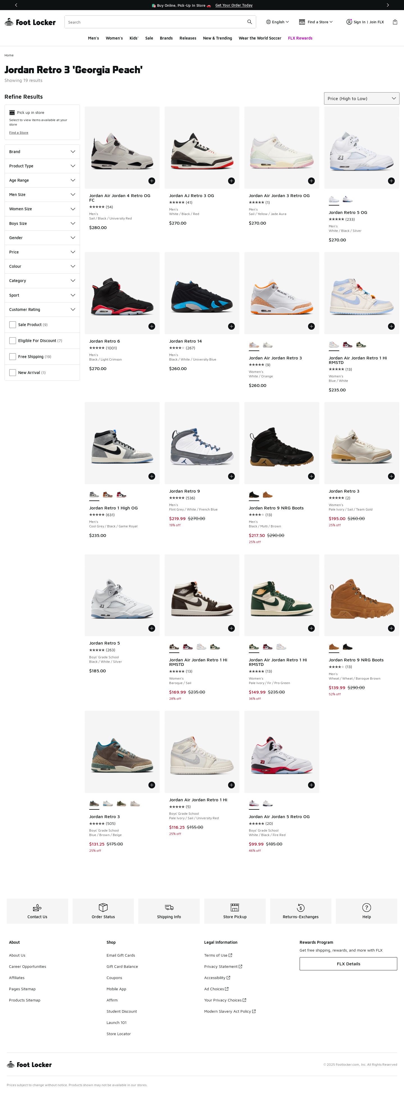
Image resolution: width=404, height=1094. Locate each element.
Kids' (134, 38)
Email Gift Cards (121, 955)
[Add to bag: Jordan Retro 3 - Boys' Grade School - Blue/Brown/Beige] (151, 785)
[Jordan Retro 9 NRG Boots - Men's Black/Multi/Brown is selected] (254, 495)
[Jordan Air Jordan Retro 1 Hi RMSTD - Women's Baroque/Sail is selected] (174, 647)
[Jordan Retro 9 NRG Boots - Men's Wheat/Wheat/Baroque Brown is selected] (334, 647)
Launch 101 (117, 1022)
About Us (17, 955)
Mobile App (116, 988)
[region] (202, 5)
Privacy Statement (223, 966)
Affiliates (16, 977)
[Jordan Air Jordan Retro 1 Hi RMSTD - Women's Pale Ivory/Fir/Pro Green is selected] (254, 647)
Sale (149, 38)
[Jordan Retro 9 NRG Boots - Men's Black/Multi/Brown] (348, 647)
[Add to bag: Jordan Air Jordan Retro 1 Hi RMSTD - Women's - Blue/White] (391, 326)
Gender (42, 237)
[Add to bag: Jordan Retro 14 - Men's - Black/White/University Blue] (231, 326)
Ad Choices (216, 988)
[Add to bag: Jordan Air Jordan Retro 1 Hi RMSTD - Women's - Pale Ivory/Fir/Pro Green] (311, 628)
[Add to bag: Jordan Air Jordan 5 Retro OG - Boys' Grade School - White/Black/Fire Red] (311, 785)
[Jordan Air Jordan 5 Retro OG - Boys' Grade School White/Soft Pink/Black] (268, 803)
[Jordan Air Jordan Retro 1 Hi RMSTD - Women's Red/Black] (348, 345)
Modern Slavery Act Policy (230, 1011)
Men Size (42, 194)
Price (42, 252)
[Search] (160, 22)
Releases (188, 38)
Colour (42, 266)
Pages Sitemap (22, 988)
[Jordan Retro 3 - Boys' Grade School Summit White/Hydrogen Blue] (108, 803)
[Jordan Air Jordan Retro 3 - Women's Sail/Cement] (268, 345)
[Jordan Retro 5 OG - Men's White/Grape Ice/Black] (348, 199)
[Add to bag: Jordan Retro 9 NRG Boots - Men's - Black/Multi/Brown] (311, 476)
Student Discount (122, 1011)
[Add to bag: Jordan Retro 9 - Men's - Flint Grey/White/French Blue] (231, 476)
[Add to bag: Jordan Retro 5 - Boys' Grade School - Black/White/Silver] (151, 628)
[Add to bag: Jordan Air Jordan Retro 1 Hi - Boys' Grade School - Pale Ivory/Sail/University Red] (231, 785)
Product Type (42, 165)
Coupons (114, 977)
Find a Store (18, 132)
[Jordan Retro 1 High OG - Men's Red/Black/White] (121, 495)
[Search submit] (250, 22)
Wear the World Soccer (260, 38)
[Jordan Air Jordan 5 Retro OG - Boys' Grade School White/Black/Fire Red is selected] (254, 803)
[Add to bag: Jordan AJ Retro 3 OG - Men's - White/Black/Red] (231, 180)
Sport (42, 295)
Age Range (42, 180)
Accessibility (217, 977)
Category (42, 280)
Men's (93, 38)
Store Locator (119, 1033)
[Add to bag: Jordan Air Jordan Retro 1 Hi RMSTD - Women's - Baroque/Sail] (231, 628)
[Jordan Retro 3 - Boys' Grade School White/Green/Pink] (135, 803)
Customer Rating (42, 309)
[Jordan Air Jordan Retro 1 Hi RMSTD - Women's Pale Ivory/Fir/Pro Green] (361, 345)
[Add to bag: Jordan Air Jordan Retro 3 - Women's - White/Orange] (311, 326)
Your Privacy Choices (225, 1000)
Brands (166, 38)
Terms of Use (218, 955)
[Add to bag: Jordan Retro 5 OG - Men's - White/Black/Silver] (391, 180)
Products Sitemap (24, 1000)
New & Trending (217, 38)
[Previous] (16, 5)
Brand (42, 151)
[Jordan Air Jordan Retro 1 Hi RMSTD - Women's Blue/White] (201, 647)
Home (9, 55)
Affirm (112, 1000)
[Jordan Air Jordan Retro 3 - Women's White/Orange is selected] (254, 345)
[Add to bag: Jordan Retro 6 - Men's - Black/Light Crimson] (151, 326)
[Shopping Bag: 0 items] (395, 22)
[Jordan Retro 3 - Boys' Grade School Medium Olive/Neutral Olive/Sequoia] (121, 803)
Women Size (42, 208)
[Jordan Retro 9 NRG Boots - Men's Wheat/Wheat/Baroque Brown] (268, 495)
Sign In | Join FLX (365, 22)
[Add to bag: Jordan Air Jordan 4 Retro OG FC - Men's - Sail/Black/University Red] (151, 180)
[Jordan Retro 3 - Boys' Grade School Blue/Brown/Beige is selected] (94, 803)
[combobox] (160, 22)
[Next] (388, 5)
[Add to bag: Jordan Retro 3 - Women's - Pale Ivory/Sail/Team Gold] (391, 476)
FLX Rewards (300, 38)
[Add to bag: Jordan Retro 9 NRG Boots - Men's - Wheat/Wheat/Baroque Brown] (391, 628)
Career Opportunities (27, 966)
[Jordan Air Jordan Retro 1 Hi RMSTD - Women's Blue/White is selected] (334, 345)
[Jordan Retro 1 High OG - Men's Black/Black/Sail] (108, 495)
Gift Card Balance (122, 966)
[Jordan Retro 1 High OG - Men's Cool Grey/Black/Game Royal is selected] (94, 495)
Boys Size (42, 223)
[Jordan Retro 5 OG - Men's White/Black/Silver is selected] (334, 199)
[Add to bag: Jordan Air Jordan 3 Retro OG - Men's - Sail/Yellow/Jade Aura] (311, 180)
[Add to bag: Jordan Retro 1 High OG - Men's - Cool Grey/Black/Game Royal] (151, 476)
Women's (114, 38)
